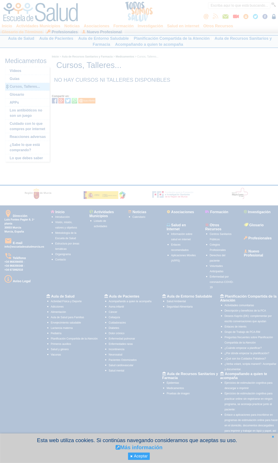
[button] (273, 436)
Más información (139, 447)
